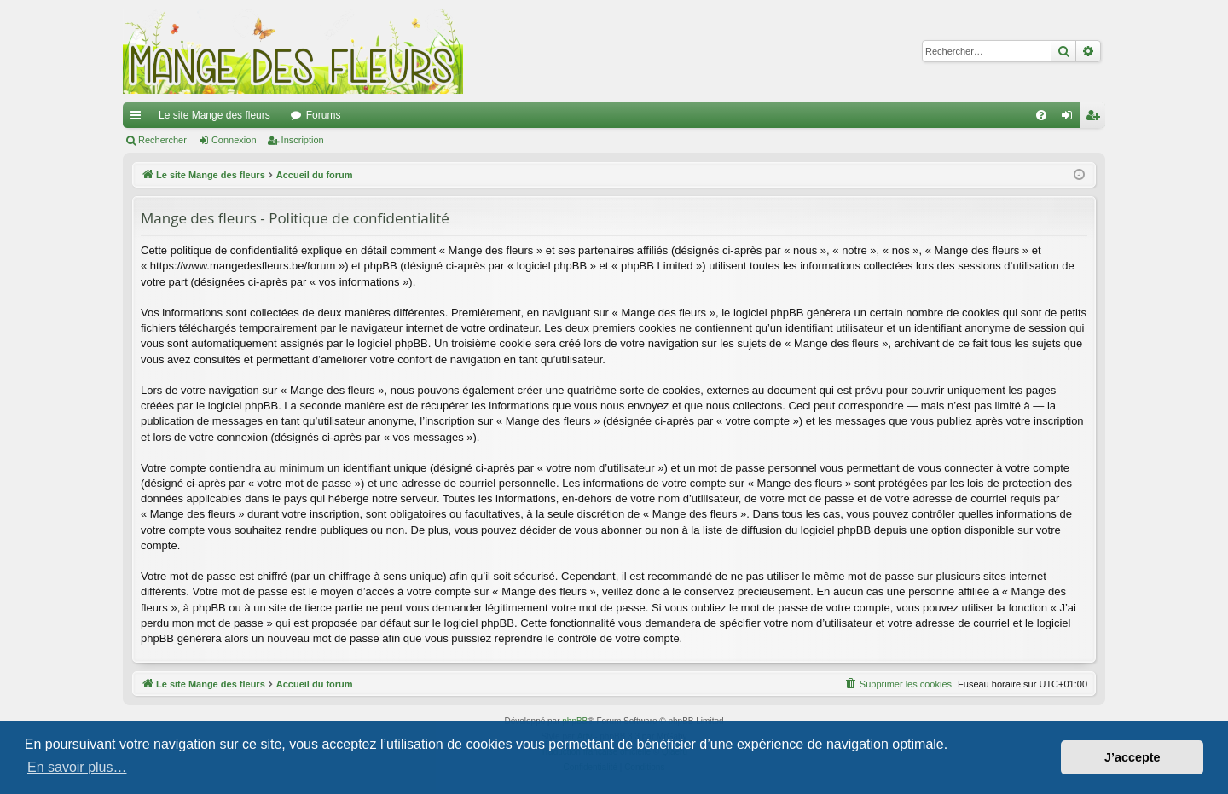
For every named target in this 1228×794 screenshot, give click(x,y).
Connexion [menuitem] (1071, 118)
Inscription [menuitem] (1096, 118)
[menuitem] (1041, 115)
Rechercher (162, 140)
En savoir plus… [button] (77, 767)
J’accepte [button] (1132, 757)
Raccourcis (139, 118)
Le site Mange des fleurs (214, 115)
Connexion (234, 140)
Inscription (302, 140)
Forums (323, 115)
